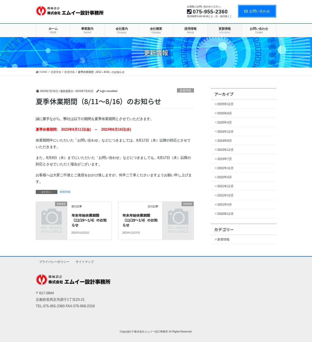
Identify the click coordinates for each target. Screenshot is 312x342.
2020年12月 (225, 213)
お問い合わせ (257, 11)
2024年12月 (225, 131)
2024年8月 (224, 140)
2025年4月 (224, 122)
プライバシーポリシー (54, 261)
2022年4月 (224, 177)
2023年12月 (225, 149)
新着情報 (185, 90)
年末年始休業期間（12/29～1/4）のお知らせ (89, 220)
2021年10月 (225, 195)
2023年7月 (224, 159)
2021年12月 (225, 186)
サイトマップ (85, 261)
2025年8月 (224, 113)
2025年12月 (225, 104)
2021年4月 (224, 204)
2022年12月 (225, 168)
